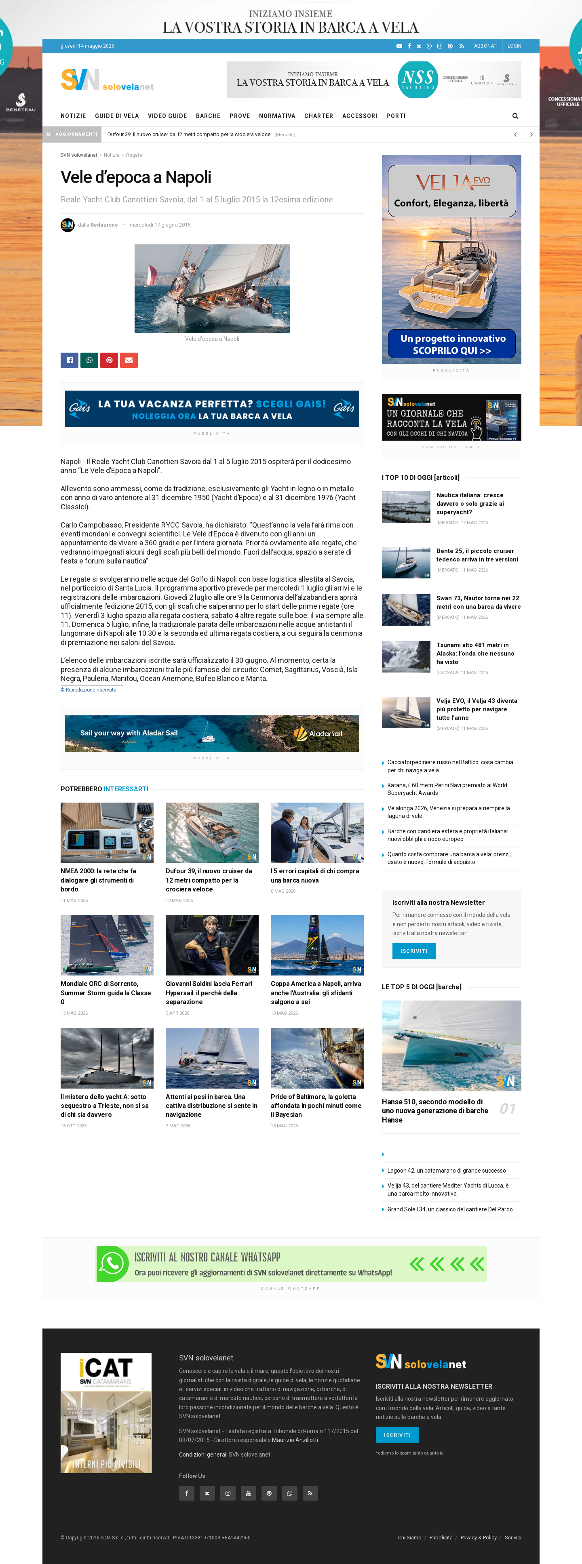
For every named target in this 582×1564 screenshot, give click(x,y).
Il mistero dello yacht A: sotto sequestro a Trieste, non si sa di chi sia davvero (104, 1106)
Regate (134, 155)
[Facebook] (409, 46)
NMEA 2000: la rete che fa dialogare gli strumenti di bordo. (98, 880)
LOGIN (514, 46)
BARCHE (208, 116)
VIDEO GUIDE (167, 116)
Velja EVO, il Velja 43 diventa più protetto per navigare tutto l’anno (476, 709)
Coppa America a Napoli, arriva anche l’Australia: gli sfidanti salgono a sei (316, 993)
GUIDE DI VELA (117, 116)
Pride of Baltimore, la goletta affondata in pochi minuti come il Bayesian (316, 1106)
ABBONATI (486, 46)
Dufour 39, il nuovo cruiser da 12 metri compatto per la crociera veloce (189, 134)
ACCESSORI (359, 116)
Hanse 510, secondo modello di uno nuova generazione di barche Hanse (435, 1110)
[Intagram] (439, 46)
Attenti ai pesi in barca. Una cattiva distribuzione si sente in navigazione (211, 1106)
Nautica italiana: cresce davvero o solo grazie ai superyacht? (470, 504)
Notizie (112, 155)
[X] (419, 46)
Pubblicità (441, 1538)
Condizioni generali (203, 1454)
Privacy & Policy (479, 1538)
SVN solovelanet (79, 155)
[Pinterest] (450, 46)
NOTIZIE (73, 116)
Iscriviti (414, 951)
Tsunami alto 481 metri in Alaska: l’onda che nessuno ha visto (475, 653)
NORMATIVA (277, 116)
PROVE (240, 116)
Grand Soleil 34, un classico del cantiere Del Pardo (450, 1209)
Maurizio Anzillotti (295, 1440)
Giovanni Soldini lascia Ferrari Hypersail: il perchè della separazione (209, 993)
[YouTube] (399, 46)
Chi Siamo (410, 1538)
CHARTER (318, 116)
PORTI (396, 116)
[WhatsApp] (429, 46)
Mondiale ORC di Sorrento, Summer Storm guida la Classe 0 (106, 993)
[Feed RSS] (462, 46)
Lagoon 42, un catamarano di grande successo (447, 1170)
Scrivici (513, 1538)
